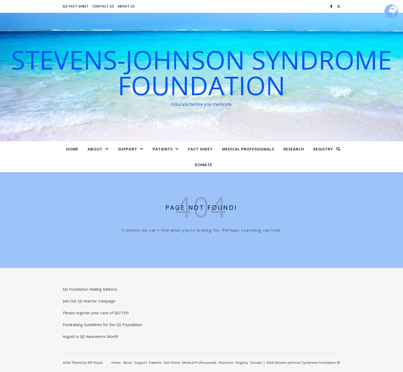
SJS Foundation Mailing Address (90, 289)
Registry (323, 148)
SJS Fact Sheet (76, 6)
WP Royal (95, 362)
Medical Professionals (248, 148)
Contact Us (103, 6)
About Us (126, 6)
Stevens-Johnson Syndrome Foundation (201, 72)
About (95, 148)
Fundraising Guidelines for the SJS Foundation (102, 324)
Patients (163, 148)
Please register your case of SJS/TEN (96, 312)
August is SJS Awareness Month (90, 336)
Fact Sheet (200, 148)
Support (127, 148)
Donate (203, 164)
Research (293, 148)
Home (72, 148)
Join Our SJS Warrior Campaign (89, 300)
